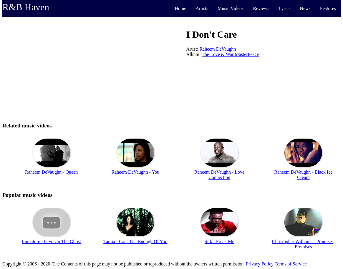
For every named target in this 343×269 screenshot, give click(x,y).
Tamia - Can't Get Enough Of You (135, 241)
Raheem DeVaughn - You (136, 172)
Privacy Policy (260, 263)
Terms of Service (291, 263)
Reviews (261, 8)
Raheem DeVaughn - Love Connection (219, 175)
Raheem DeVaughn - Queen (51, 172)
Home (180, 8)
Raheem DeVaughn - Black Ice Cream (303, 175)
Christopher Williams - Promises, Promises (303, 244)
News (305, 8)
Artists (202, 8)
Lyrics (284, 8)
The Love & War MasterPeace (230, 54)
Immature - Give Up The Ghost (51, 241)
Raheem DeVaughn (217, 49)
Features (328, 8)
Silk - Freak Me (219, 241)
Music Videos (230, 8)
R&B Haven (25, 7)
